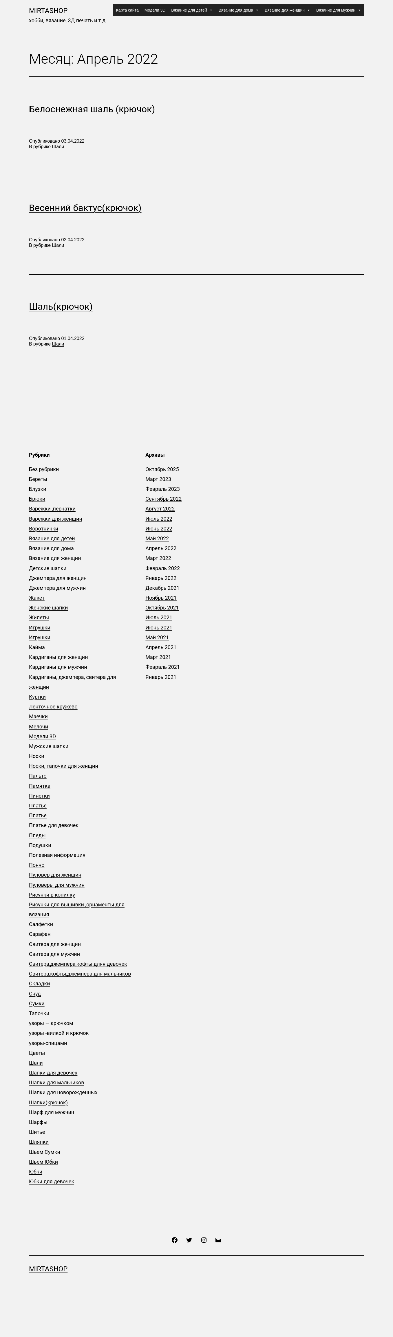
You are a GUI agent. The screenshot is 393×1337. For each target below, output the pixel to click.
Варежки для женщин (55, 519)
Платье (38, 805)
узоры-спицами (48, 1043)
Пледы (37, 835)
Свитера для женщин (55, 944)
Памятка (39, 786)
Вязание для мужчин (338, 10)
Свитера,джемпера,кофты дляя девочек (78, 964)
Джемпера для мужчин (57, 588)
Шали (58, 146)
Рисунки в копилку (52, 895)
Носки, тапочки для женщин (63, 766)
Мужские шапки (48, 746)
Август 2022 (160, 509)
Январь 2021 (160, 677)
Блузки (37, 489)
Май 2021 (157, 637)
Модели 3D (155, 10)
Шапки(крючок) (48, 1102)
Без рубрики (44, 469)
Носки (36, 756)
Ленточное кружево (53, 707)
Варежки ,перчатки (52, 509)
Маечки (38, 716)
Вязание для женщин (287, 10)
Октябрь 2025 (162, 469)
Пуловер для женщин (55, 875)
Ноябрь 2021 (161, 598)
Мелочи (38, 726)
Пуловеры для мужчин (57, 885)
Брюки (37, 499)
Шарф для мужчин (51, 1112)
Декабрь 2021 (162, 588)
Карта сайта (127, 10)
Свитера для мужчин (54, 954)
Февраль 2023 (162, 489)
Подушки (40, 845)
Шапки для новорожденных (63, 1092)
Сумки (37, 1003)
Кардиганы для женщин (58, 657)
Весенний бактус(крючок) (85, 207)
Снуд (35, 994)
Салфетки (41, 924)
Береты (38, 479)
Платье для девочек (53, 825)
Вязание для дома (239, 10)
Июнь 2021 (158, 628)
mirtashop (48, 11)
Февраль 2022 (162, 568)
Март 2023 (158, 479)
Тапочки (39, 1013)
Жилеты (39, 617)
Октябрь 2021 (162, 608)
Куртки (37, 697)
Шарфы (38, 1122)
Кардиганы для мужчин (58, 667)
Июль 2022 (158, 519)
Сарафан (40, 934)
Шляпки (39, 1142)
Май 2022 (157, 538)
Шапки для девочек (53, 1073)
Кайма (37, 647)
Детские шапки (47, 568)
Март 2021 (158, 657)
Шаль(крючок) (61, 306)
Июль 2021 (158, 617)
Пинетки (39, 796)
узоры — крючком (51, 1023)
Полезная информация (57, 855)
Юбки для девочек (51, 1181)
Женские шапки (48, 608)
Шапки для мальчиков (56, 1082)
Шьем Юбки (43, 1162)
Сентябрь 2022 (163, 499)
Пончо (37, 865)
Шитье (37, 1132)
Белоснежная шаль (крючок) (92, 109)
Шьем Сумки (44, 1152)
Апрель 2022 (160, 548)
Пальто (38, 776)
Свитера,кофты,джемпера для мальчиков (80, 974)
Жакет (37, 598)
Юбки (35, 1172)
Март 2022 (158, 558)
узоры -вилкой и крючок (59, 1033)
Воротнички (43, 529)
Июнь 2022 (158, 529)
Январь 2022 (160, 578)
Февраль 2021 (162, 667)
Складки (39, 983)
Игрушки (39, 628)
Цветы (37, 1053)
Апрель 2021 (160, 647)
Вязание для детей (192, 10)
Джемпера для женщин (58, 578)
